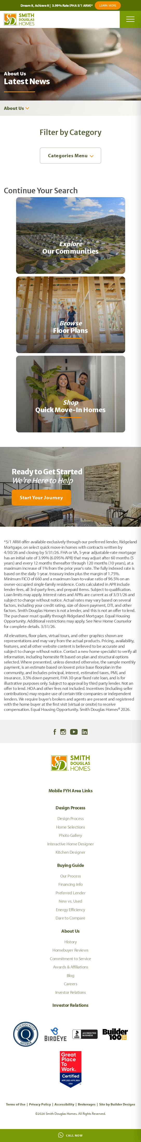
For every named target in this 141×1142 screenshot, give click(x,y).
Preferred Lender (70, 892)
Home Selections (70, 827)
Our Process (70, 876)
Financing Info (70, 884)
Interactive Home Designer (70, 843)
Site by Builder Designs (117, 1104)
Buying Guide (70, 865)
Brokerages (87, 1104)
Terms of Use (15, 1104)
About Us (70, 931)
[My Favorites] (2, 529)
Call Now (70, 1135)
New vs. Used (70, 901)
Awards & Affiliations (70, 966)
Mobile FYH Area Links (71, 791)
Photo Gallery (70, 835)
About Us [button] (14, 108)
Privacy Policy (40, 1104)
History (70, 941)
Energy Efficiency (70, 909)
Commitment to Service (70, 958)
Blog (71, 975)
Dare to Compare (70, 917)
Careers (70, 983)
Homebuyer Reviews (70, 950)
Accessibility (64, 1104)
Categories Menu (68, 155)
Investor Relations (70, 992)
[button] (70, 497)
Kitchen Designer (70, 852)
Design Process (70, 808)
